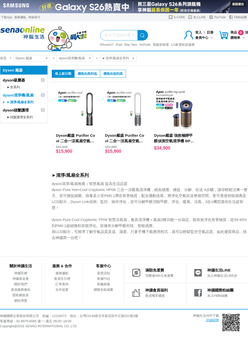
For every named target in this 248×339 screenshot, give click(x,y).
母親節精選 (161, 44)
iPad (119, 44)
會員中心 (204, 38)
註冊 (210, 32)
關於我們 (20, 284)
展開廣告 (238, 4)
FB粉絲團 (238, 17)
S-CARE (177, 17)
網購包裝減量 (103, 290)
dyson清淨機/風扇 (71, 58)
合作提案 (62, 290)
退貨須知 (103, 273)
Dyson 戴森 (24, 58)
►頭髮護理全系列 (20, 117)
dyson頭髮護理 (16, 110)
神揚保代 (34, 17)
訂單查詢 (62, 284)
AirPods (145, 44)
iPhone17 (107, 44)
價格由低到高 (113, 74)
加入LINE (197, 17)
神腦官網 (20, 273)
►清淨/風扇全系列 (115, 58)
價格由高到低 (87, 74)
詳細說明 (212, 320)
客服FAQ (103, 278)
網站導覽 (20, 300)
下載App (6, 17)
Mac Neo (130, 44)
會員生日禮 (62, 278)
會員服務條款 (20, 290)
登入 (198, 32)
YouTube (217, 17)
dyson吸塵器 (14, 80)
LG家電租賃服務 (183, 44)
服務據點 (20, 17)
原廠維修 (103, 284)
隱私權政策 (20, 295)
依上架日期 (63, 74)
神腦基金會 (20, 278)
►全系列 (13, 87)
